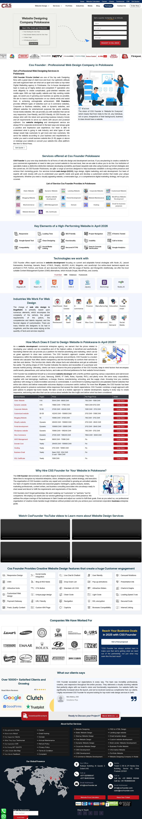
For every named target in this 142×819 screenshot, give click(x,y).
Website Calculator (93, 1)
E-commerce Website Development (87, 754)
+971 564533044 (87, 776)
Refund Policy (43, 742)
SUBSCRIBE (20, 815)
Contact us (121, 6)
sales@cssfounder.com (124, 788)
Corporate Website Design (84, 744)
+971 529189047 (87, 773)
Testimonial (120, 1)
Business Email (19, 451)
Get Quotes (135, 1)
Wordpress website (21, 430)
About (14, 731)
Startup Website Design (83, 734)
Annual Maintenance (45, 738)
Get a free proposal (120, 640)
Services (56, 6)
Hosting (17, 447)
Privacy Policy (43, 745)
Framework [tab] (84, 274)
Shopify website (20, 421)
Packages (108, 6)
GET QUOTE (16, 745)
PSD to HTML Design (116, 727)
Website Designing (81, 727)
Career (104, 1)
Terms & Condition (44, 748)
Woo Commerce (20, 434)
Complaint (42, 752)
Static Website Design (82, 730)
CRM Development (81, 751)
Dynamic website (20, 404)
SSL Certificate (19, 458)
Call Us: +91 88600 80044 (126, 776)
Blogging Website (20, 417)
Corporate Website (21, 408)
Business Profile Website (117, 744)
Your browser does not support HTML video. (35, 529)
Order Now (135, 6)
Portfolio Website (115, 751)
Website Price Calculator (90, 795)
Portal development (21, 426)
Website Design (41, 6)
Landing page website (117, 730)
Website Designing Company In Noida (121, 754)
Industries (80, 6)
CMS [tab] (65, 274)
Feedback (16, 752)
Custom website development (119, 737)
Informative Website (116, 748)
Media (90, 6)
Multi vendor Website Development (120, 741)
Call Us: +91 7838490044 (124, 779)
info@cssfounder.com (123, 786)
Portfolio (69, 6)
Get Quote (20, 148)
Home (82, 1)
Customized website (21, 413)
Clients (111, 1)
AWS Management (21, 439)
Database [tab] (73, 274)
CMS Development (81, 748)
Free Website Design (82, 737)
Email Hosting (43, 731)
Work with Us (110, 714)
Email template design (116, 734)
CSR (127, 1)
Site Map (16, 748)
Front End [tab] (56, 274)
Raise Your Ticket (123, 795)
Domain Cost (18, 443)
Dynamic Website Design (83, 741)
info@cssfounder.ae (88, 783)
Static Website (19, 400)
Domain (41, 735)
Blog (98, 6)
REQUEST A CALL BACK (110, 43)
